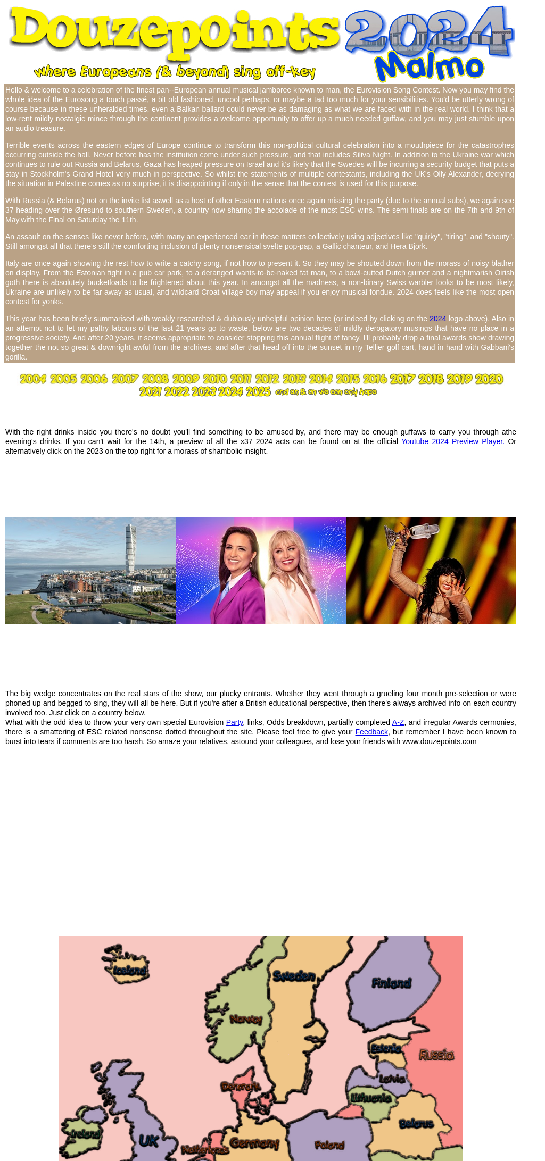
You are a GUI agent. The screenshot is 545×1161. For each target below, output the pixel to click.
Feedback (372, 576)
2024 (438, 318)
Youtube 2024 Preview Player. (453, 407)
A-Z (398, 567)
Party (234, 567)
